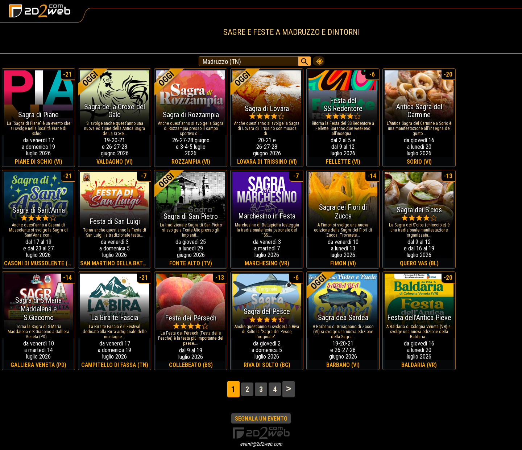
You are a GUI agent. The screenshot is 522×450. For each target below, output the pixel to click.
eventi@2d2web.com (261, 444)
